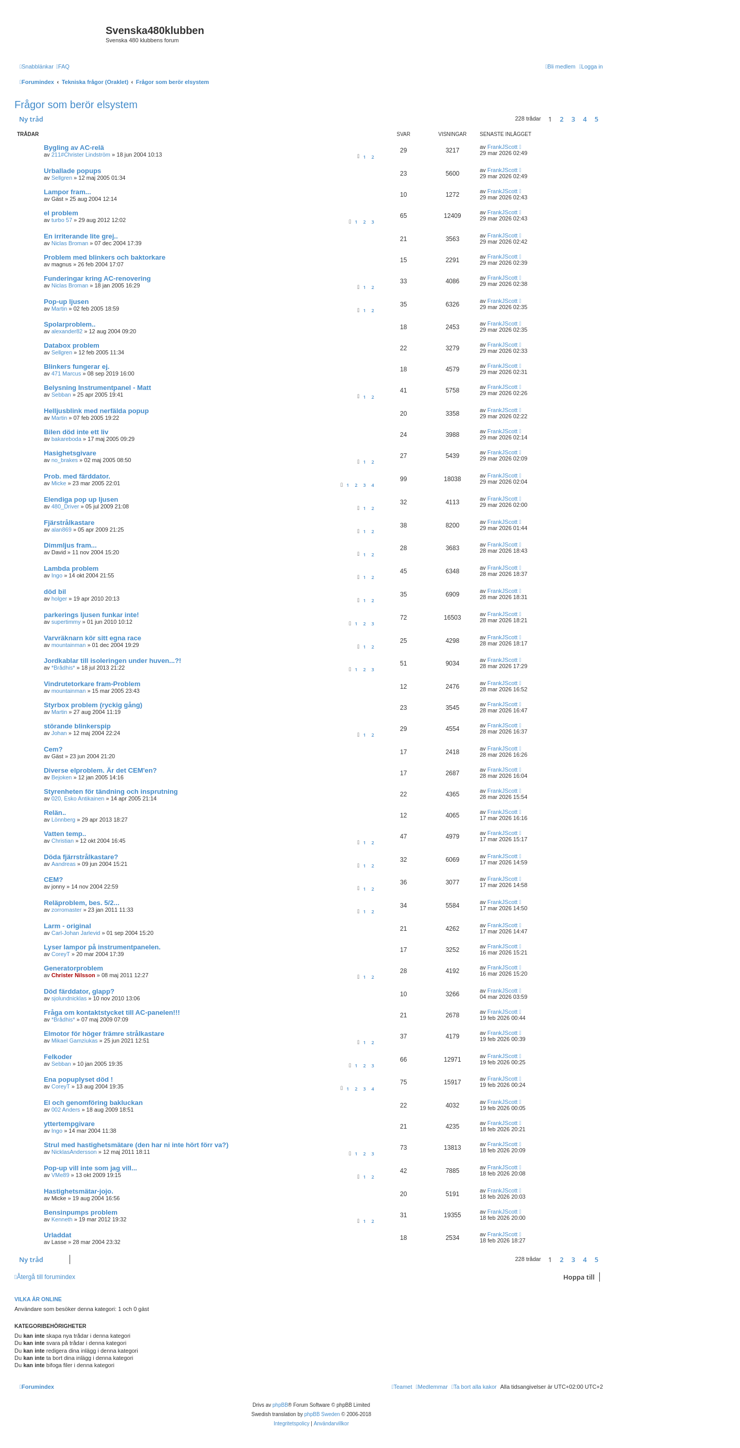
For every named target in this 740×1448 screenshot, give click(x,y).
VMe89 (61, 1175)
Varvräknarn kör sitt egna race (92, 638)
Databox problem (71, 345)
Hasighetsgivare (70, 453)
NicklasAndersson (74, 1152)
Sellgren (62, 178)
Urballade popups (72, 171)
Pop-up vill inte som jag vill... (90, 1168)
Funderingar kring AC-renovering (97, 278)
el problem (61, 213)
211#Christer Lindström (81, 154)
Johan (59, 733)
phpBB (280, 1405)
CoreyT (61, 954)
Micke (59, 483)
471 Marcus (66, 373)
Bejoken (62, 777)
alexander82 (67, 331)
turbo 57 (62, 220)
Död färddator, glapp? (79, 991)
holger (60, 598)
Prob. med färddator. (77, 476)
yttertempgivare (69, 1124)
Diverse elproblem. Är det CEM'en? (100, 770)
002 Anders (66, 1109)
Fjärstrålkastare (69, 522)
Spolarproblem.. (69, 324)
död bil (55, 591)
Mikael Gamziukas (75, 1040)
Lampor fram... (67, 192)
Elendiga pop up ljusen (81, 499)
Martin (60, 308)
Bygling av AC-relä (74, 147)
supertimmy (66, 622)
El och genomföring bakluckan (93, 1102)
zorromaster (67, 910)
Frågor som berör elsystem (76, 104)
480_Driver (65, 506)
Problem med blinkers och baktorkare (104, 257)
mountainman (69, 645)
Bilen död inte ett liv (76, 432)
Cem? (53, 749)
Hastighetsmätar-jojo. (78, 1191)
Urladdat (58, 1235)
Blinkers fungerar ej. (77, 366)
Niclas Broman (70, 243)
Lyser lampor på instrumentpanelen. (102, 947)
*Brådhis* (63, 668)
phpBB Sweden (322, 1414)
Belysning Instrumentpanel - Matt (97, 387)
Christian (63, 841)
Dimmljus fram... (70, 545)
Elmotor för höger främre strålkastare (104, 1033)
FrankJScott (502, 147)
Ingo (57, 575)
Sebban (61, 394)
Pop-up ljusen (66, 301)
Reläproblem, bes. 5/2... (82, 903)
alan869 (62, 529)
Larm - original (67, 926)
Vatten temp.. (65, 834)
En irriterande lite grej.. (81, 236)
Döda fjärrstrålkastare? (81, 857)
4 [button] (584, 119)
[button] (605, 119)
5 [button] (596, 119)
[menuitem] (63, 66)
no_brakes (65, 460)
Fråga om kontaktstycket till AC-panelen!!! (112, 1012)
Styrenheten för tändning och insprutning (111, 791)
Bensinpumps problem (80, 1212)
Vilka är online (38, 1299)
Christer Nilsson (73, 975)
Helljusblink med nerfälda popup (96, 411)
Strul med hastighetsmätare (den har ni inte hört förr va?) (136, 1145)
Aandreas (64, 864)
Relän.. (55, 812)
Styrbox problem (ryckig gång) (93, 705)
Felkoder (58, 1057)
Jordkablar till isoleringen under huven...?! (112, 661)
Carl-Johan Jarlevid (76, 933)
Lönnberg (64, 819)
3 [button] (573, 119)
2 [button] (561, 119)
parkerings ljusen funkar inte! (91, 615)
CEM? (53, 879)
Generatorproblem (73, 968)
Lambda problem (71, 568)
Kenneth (62, 1219)
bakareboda (66, 439)
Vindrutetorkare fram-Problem (92, 684)
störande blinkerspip (77, 726)
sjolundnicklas (69, 998)
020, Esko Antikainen (78, 798)
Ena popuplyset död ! (78, 1079)
